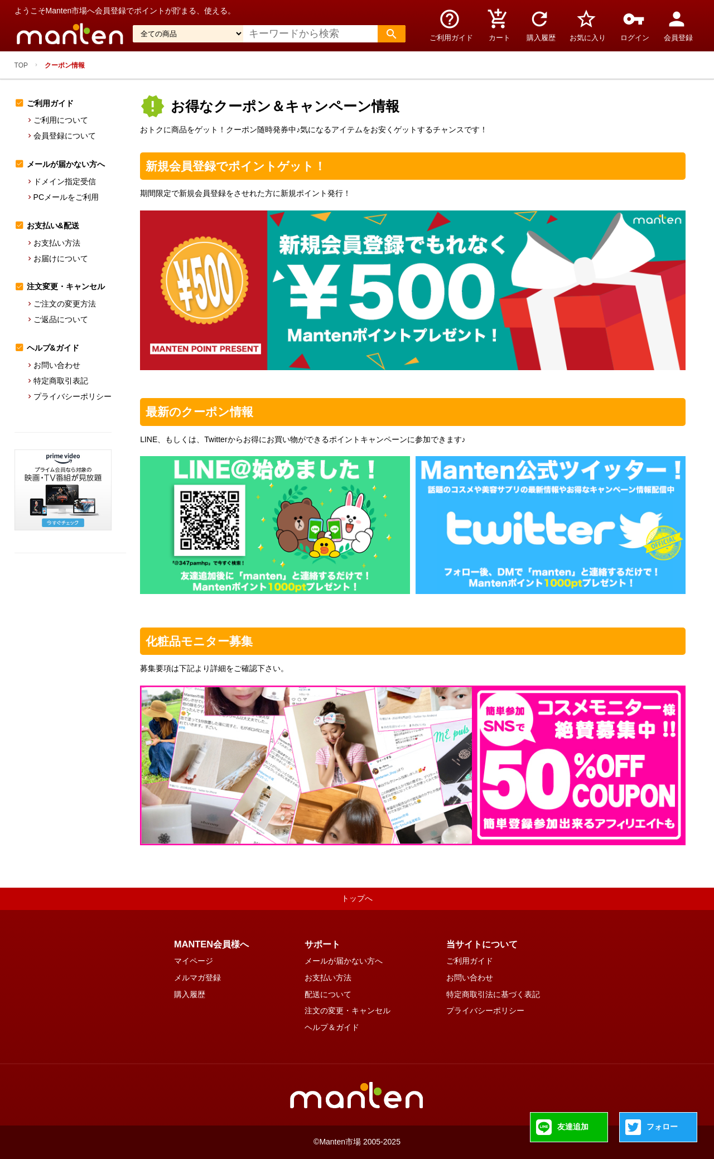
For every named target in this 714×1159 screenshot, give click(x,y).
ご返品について (60, 319)
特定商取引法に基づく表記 (493, 994)
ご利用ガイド (50, 103)
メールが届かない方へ (66, 164)
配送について (328, 994)
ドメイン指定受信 (64, 181)
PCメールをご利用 (66, 197)
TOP (21, 65)
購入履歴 (189, 994)
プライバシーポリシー (72, 396)
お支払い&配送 (53, 225)
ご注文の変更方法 (64, 303)
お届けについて (60, 258)
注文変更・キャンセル (66, 286)
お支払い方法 (56, 242)
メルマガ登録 (197, 977)
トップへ (357, 898)
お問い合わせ (56, 365)
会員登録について (64, 135)
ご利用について (60, 120)
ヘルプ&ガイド (53, 347)
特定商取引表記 (60, 380)
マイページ (193, 960)
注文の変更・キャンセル (347, 1010)
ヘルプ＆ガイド (332, 1027)
